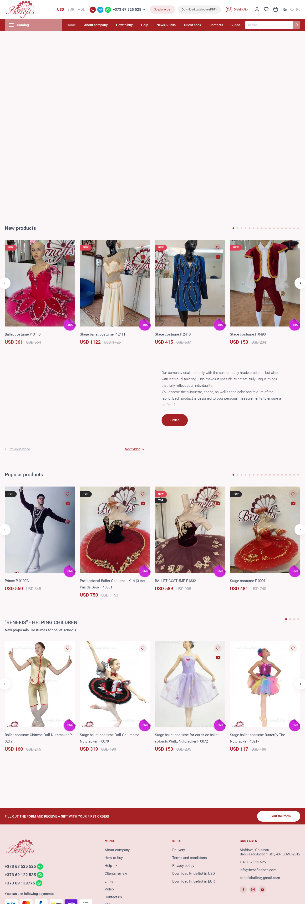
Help (144, 25)
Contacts (216, 25)
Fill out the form (279, 816)
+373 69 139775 (20, 883)
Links (109, 881)
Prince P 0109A (17, 581)
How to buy (124, 25)
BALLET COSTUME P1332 (175, 581)
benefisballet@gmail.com (260, 878)
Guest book (192, 25)
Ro (292, 9)
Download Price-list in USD (193, 873)
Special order (162, 9)
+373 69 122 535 (20, 874)
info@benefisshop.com (258, 870)
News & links (166, 25)
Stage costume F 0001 (247, 581)
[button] (233, 228)
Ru (298, 9)
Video (235, 25)
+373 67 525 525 (127, 9)
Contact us (113, 897)
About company (96, 25)
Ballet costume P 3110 (23, 334)
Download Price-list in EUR (193, 881)
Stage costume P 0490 (248, 334)
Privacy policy (183, 866)
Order (174, 420)
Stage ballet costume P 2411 (102, 334)
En (285, 9)
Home (71, 25)
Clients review (116, 873)
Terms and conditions (189, 858)
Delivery (178, 850)
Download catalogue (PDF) (199, 9)
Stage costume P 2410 (173, 334)
